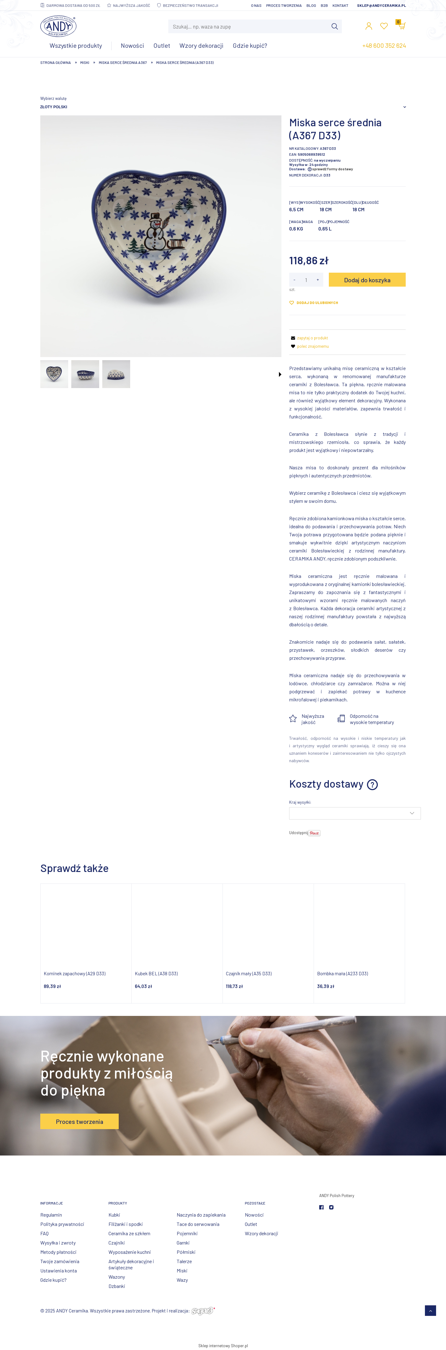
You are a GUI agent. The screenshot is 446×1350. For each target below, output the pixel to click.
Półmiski (186, 1252)
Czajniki (116, 1242)
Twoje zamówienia (59, 1261)
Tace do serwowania (198, 1224)
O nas (256, 5)
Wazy (182, 1280)
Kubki (114, 1215)
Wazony (116, 1277)
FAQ (44, 1233)
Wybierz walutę (53, 98)
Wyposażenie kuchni (129, 1252)
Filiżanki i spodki (125, 1224)
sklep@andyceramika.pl (381, 5)
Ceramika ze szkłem (129, 1233)
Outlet (251, 1224)
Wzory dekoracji (261, 1233)
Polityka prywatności (62, 1224)
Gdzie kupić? (53, 1280)
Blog (311, 5)
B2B (324, 5)
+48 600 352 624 (384, 45)
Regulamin (51, 1215)
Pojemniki (187, 1233)
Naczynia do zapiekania (201, 1215)
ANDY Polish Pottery (336, 1195)
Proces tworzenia (284, 5)
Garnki (183, 1242)
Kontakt (340, 5)
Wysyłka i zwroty (58, 1242)
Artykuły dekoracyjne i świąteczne (131, 1264)
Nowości (254, 1215)
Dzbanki (116, 1286)
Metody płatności (58, 1252)
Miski (182, 1270)
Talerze (184, 1261)
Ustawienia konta (58, 1270)
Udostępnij (298, 832)
